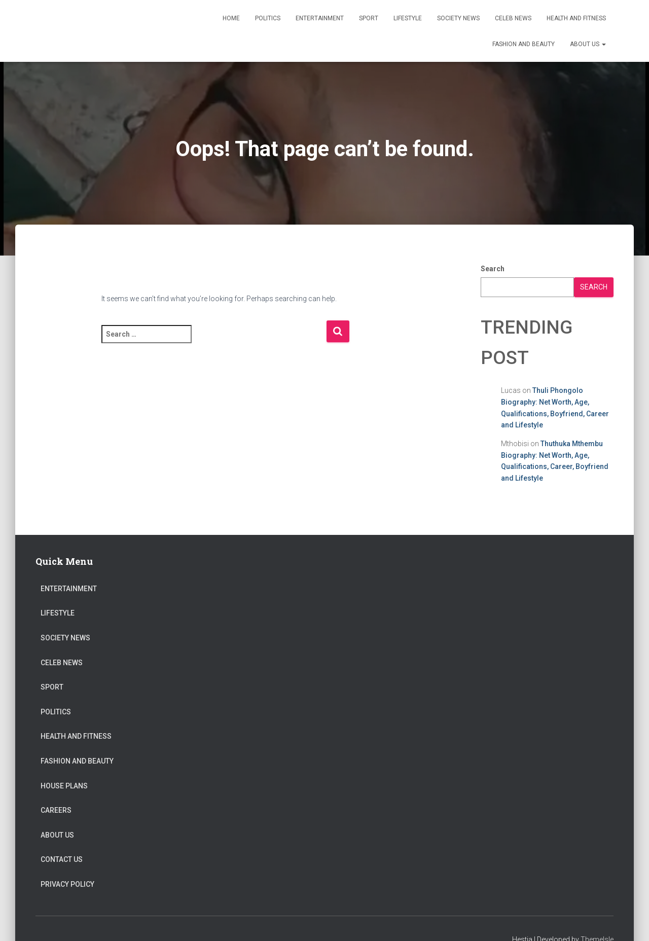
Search (492, 269)
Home (231, 18)
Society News (458, 18)
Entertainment (320, 18)
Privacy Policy (67, 884)
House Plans (64, 786)
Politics (267, 18)
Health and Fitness (576, 18)
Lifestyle (407, 18)
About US (588, 44)
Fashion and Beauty (523, 44)
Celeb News (513, 18)
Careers (56, 810)
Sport (368, 18)
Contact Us (62, 859)
